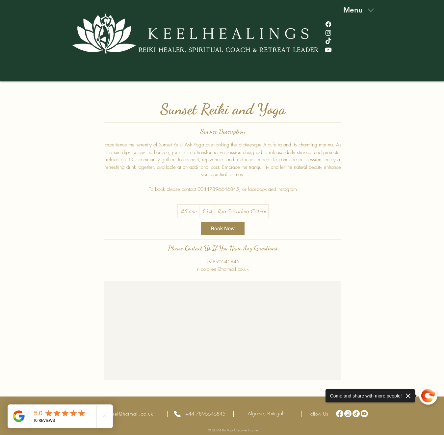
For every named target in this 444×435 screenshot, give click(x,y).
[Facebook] (328, 24)
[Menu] (359, 10)
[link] (223, 228)
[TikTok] (328, 41)
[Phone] (177, 414)
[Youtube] (328, 50)
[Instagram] (328, 33)
